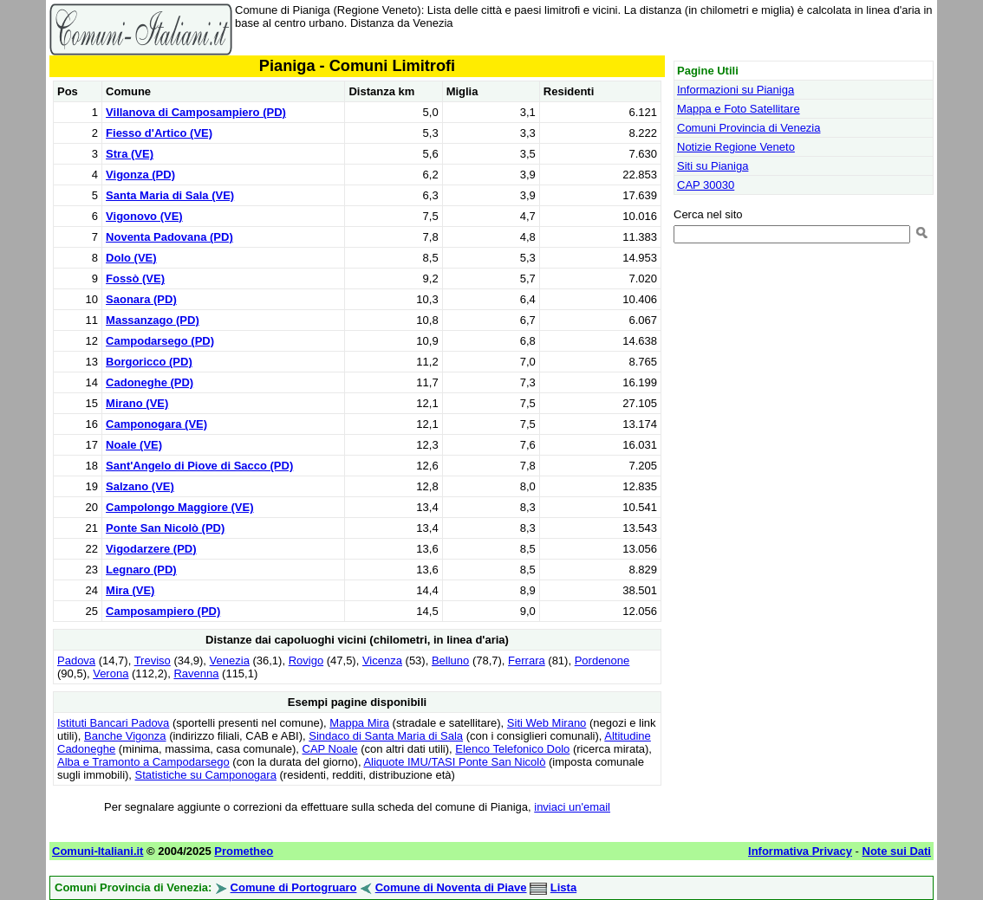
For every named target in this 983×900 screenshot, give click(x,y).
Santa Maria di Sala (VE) (170, 195)
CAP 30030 (705, 184)
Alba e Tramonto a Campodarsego (143, 761)
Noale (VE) (134, 444)
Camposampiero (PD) (163, 611)
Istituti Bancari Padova (113, 722)
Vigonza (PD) (140, 174)
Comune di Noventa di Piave (451, 887)
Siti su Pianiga (712, 165)
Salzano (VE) (140, 486)
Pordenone (602, 660)
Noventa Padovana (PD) (169, 236)
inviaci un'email (572, 806)
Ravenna (195, 673)
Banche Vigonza (125, 735)
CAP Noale (330, 748)
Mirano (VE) (137, 403)
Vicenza (382, 660)
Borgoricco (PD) (149, 361)
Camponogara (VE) (156, 424)
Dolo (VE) (131, 257)
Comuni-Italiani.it (97, 851)
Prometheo (243, 851)
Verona (110, 673)
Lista (563, 887)
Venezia (230, 660)
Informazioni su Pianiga (735, 89)
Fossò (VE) (135, 278)
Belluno (450, 660)
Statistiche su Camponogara (206, 774)
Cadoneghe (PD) (149, 382)
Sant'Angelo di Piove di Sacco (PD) (199, 465)
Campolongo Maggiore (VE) (179, 507)
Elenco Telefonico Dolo (512, 748)
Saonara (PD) (141, 299)
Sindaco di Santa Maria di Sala (386, 735)
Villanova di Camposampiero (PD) (196, 112)
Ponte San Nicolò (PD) (165, 527)
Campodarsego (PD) (160, 340)
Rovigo (306, 660)
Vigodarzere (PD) (151, 548)
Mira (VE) (130, 590)
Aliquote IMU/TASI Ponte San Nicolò (454, 761)
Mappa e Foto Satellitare (738, 108)
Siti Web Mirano (547, 722)
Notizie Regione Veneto (736, 146)
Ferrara (526, 660)
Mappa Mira (359, 722)
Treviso (152, 660)
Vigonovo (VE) (144, 216)
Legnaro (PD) (141, 569)
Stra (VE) (129, 153)
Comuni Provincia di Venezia (748, 127)
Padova (76, 660)
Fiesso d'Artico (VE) (159, 132)
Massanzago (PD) (152, 320)
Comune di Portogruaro (294, 887)
